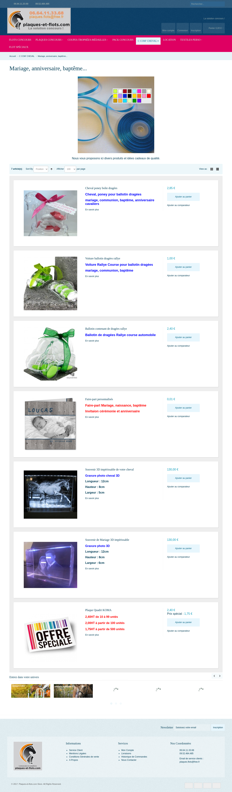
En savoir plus (92, 209)
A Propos (73, 760)
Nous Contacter (128, 760)
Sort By (29, 169)
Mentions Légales (77, 753)
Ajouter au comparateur (178, 205)
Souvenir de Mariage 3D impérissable (107, 539)
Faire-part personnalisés (99, 399)
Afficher (60, 169)
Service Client (75, 750)
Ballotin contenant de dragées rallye (106, 328)
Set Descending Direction (51, 169)
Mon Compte (127, 750)
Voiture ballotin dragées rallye (102, 258)
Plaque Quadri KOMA (98, 610)
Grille (211, 169)
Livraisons (126, 753)
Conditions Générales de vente (84, 756)
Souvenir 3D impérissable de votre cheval (109, 469)
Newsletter (167, 727)
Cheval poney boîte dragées (101, 188)
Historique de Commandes (134, 756)
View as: (203, 169)
